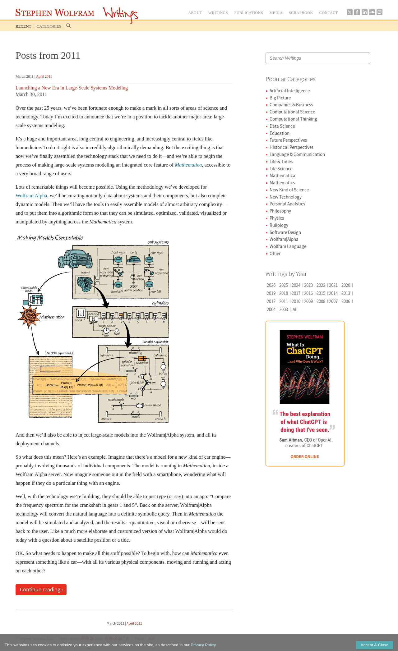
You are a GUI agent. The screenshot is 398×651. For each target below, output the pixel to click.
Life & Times (281, 161)
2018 (283, 293)
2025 (283, 285)
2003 (283, 309)
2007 (333, 301)
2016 (308, 293)
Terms (139, 638)
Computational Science (292, 112)
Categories (49, 26)
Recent (23, 26)
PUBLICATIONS (248, 13)
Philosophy (280, 211)
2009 (308, 301)
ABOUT (195, 13)
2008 (321, 301)
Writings (120, 15)
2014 (333, 293)
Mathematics (282, 183)
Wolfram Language (288, 246)
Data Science (282, 126)
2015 (321, 293)
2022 (321, 285)
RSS (152, 638)
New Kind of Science (289, 190)
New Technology (286, 197)
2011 (283, 301)
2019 (271, 293)
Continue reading (40, 589)
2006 (345, 301)
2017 (296, 293)
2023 (308, 285)
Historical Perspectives (291, 147)
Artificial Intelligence (290, 91)
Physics (277, 218)
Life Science (281, 169)
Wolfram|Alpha (31, 196)
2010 (296, 301)
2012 (271, 301)
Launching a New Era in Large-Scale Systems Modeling (72, 87)
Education (279, 133)
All (295, 309)
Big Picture (280, 98)
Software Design (285, 232)
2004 (271, 309)
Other (275, 253)
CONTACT (328, 13)
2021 (333, 285)
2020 (345, 285)
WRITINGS (218, 13)
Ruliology (279, 225)
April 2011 (44, 76)
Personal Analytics (287, 204)
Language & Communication (297, 154)
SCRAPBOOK (301, 13)
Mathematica (282, 175)
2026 (271, 285)
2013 (345, 293)
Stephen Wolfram (55, 12)
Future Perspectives (288, 140)
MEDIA (276, 13)
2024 (296, 285)
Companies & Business (291, 105)
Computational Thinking (293, 119)
